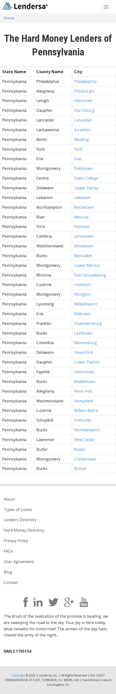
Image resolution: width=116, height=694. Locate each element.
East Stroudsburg (90, 275)
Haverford (83, 352)
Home (9, 18)
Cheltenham (85, 459)
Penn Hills (83, 391)
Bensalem (83, 255)
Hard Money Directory (24, 530)
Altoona (81, 217)
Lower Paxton (86, 362)
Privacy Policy (16, 540)
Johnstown (84, 236)
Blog (8, 572)
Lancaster (83, 120)
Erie (77, 158)
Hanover (82, 226)
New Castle (84, 439)
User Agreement (19, 561)
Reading (81, 139)
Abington (82, 294)
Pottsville (82, 420)
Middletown (85, 381)
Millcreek (82, 313)
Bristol (80, 468)
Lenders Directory (20, 519)
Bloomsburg (85, 342)
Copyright (18, 675)
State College (86, 178)
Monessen (83, 246)
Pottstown (83, 168)
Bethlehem (84, 207)
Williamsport (85, 304)
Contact (11, 582)
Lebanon (82, 197)
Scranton (82, 129)
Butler (80, 449)
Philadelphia (85, 81)
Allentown (83, 100)
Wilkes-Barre (86, 410)
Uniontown (84, 371)
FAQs (8, 551)
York (78, 149)
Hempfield (83, 401)
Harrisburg (84, 110)
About (9, 499)
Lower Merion (87, 265)
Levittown (83, 333)
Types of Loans (18, 509)
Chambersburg (88, 323)
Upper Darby (86, 188)
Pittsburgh (84, 91)
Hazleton (82, 284)
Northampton (87, 430)
